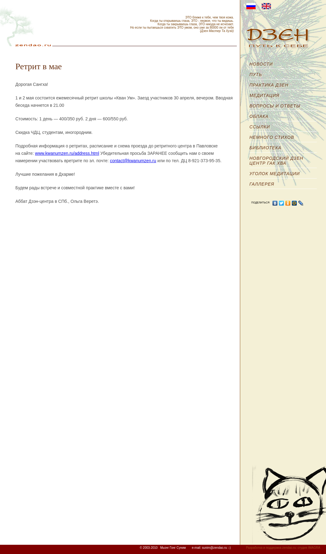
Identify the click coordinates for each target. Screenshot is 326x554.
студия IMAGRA (309, 547)
